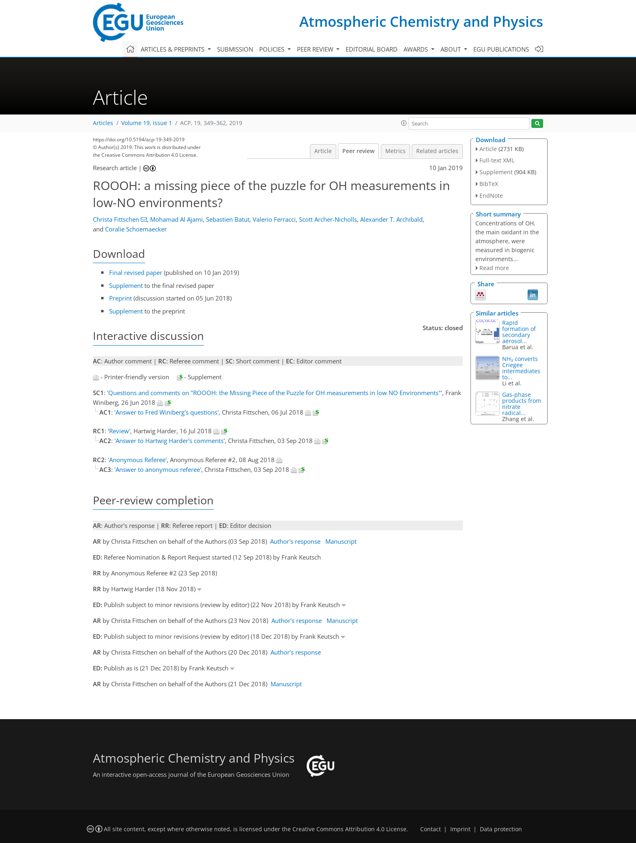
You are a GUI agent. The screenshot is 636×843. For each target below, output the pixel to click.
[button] (404, 123)
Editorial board (372, 49)
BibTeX (488, 184)
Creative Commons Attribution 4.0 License (349, 829)
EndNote (491, 195)
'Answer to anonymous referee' (157, 469)
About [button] (451, 49)
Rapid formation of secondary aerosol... (519, 332)
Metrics (395, 151)
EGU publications (501, 49)
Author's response (295, 541)
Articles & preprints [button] (173, 49)
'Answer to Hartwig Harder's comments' (169, 441)
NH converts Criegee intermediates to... (521, 368)
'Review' (119, 431)
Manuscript (341, 541)
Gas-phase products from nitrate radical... (521, 404)
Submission (235, 49)
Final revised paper (135, 272)
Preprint (120, 298)
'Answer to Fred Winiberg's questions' (166, 412)
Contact (430, 829)
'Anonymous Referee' (137, 460)
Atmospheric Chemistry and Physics (421, 21)
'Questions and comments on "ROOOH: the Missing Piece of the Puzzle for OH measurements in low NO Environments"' (274, 393)
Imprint (460, 829)
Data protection (501, 829)
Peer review (358, 151)
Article (323, 151)
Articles (103, 123)
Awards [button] (417, 49)
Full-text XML (496, 160)
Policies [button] (272, 49)
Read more (494, 268)
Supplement (126, 285)
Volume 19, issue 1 (146, 123)
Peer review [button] (316, 49)
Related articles (437, 151)
